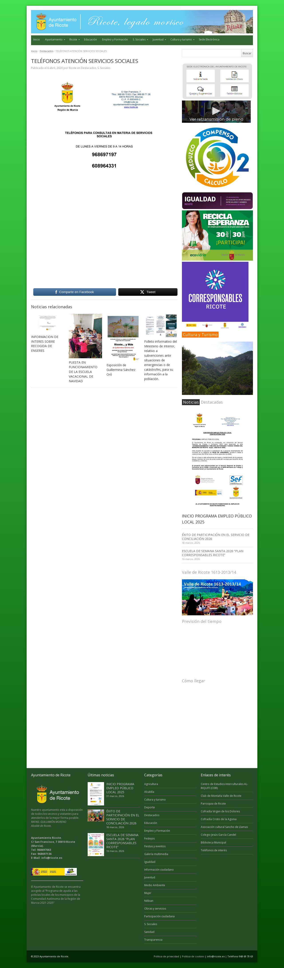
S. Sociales (139, 39)
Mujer (147, 893)
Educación (90, 39)
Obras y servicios (155, 908)
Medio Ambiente (154, 885)
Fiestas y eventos (155, 846)
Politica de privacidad (166, 956)
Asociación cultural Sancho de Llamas (224, 827)
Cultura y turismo (181, 39)
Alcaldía (149, 792)
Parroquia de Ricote (213, 803)
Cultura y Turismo (200, 334)
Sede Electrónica (209, 39)
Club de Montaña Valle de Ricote (221, 796)
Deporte (149, 807)
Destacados (46, 51)
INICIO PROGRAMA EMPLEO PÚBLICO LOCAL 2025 (120, 788)
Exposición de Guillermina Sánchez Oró (120, 369)
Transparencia (153, 940)
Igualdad (149, 862)
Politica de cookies (193, 956)
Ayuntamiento (54, 39)
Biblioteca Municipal (213, 842)
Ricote (73, 39)
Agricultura (151, 784)
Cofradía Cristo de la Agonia (219, 819)
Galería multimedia (156, 854)
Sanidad (149, 932)
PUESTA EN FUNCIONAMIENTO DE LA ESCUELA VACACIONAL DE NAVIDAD (83, 371)
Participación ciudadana (159, 916)
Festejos (149, 838)
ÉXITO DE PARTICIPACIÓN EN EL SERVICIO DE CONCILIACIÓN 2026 (215, 537)
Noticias (191, 402)
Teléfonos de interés (214, 850)
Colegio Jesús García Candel (218, 835)
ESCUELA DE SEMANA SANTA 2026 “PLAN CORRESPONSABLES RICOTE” (212, 553)
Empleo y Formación (115, 39)
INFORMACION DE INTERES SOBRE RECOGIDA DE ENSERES (44, 344)
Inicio (36, 39)
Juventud (158, 39)
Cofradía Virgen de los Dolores (220, 811)
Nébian (148, 901)
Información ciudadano (159, 869)
